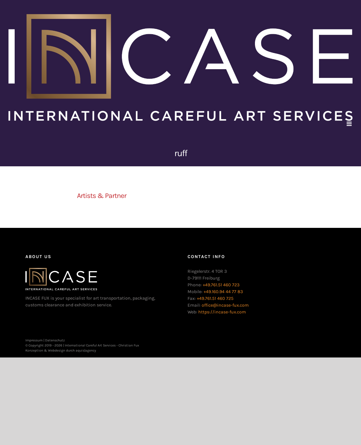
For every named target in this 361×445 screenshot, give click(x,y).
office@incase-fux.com (225, 305)
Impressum (34, 340)
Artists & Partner (101, 195)
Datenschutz (55, 340)
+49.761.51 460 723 (221, 284)
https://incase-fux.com (222, 312)
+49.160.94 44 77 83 (223, 291)
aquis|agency (86, 350)
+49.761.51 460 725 (215, 298)
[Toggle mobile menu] (350, 124)
